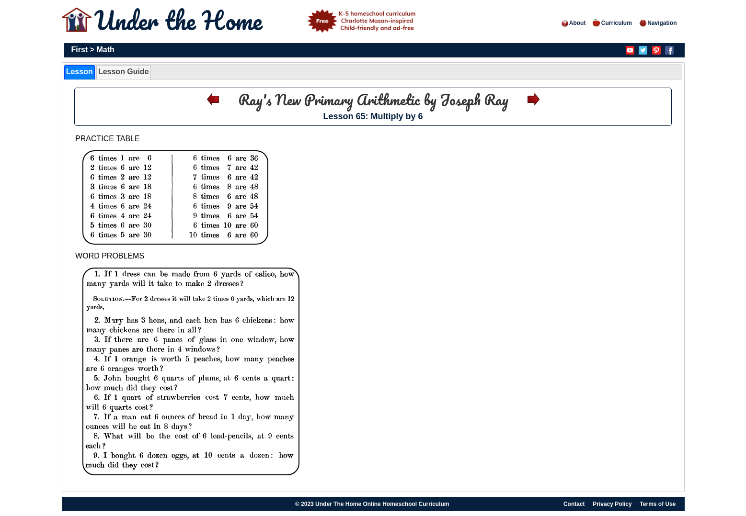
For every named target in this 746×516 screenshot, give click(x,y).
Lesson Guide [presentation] (123, 71)
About (573, 23)
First (79, 49)
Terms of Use (658, 504)
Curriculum (612, 23)
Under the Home (256, 20)
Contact (574, 504)
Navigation (658, 23)
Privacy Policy (612, 504)
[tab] (79, 72)
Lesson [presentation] (79, 71)
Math (105, 49)
